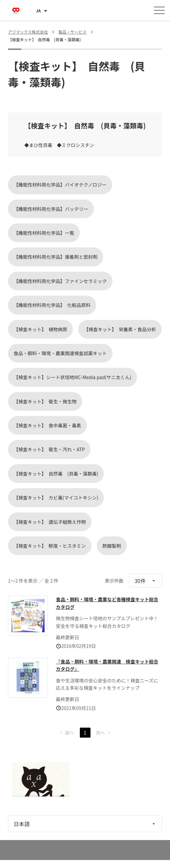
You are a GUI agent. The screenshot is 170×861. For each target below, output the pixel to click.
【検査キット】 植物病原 (40, 329)
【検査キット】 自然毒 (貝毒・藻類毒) (56, 473)
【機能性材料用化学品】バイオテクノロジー (60, 184)
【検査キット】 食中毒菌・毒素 (47, 425)
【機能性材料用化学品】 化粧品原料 (52, 305)
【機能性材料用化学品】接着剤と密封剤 (55, 256)
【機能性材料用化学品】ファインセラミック (60, 281)
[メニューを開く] (159, 10)
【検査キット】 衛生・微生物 (45, 401)
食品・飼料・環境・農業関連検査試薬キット (60, 353)
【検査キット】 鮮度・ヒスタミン (50, 545)
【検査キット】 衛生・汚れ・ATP (49, 449)
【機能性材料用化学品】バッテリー (51, 209)
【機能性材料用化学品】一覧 (44, 232)
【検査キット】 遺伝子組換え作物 (50, 521)
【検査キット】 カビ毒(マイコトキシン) (56, 497)
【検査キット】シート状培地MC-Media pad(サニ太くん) (72, 377)
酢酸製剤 (111, 545)
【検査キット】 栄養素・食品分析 (120, 329)
